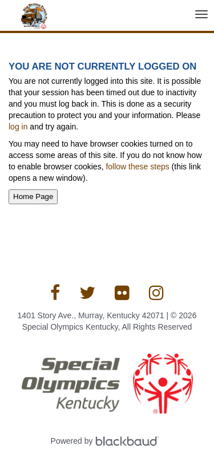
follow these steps (138, 166)
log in (18, 126)
